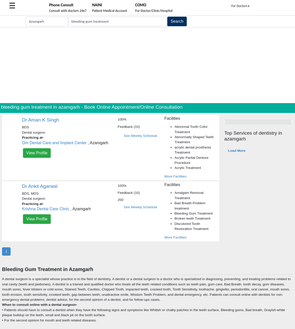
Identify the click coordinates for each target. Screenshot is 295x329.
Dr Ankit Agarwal (40, 186)
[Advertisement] (147, 65)
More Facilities (175, 176)
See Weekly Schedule (140, 136)
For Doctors (240, 6)
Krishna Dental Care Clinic (45, 209)
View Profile (36, 153)
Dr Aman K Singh (40, 120)
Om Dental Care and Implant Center (54, 143)
